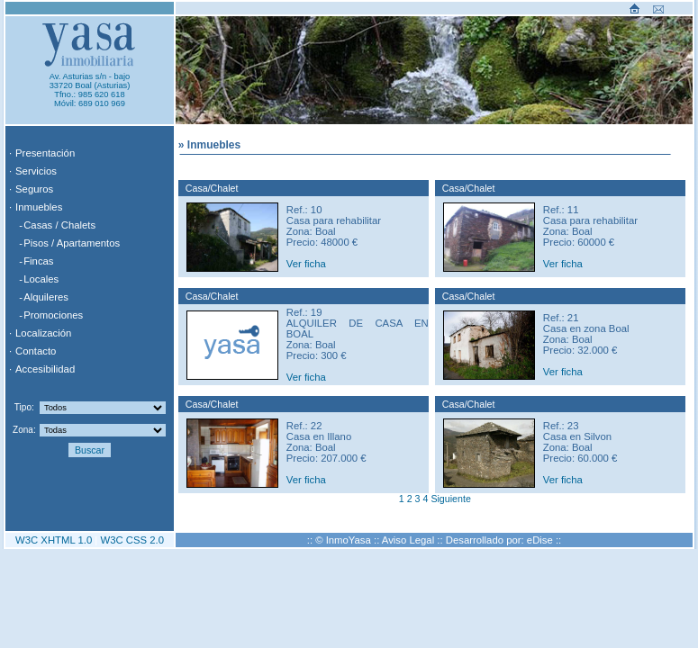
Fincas (38, 261)
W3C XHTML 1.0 (53, 540)
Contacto (35, 351)
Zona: (24, 430)
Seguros (34, 189)
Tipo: (24, 407)
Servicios (36, 171)
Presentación (45, 153)
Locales (41, 279)
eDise (540, 540)
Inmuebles (38, 207)
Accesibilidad (45, 369)
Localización (43, 333)
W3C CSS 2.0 (132, 540)
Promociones (53, 315)
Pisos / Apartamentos (71, 243)
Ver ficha (306, 263)
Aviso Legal (408, 540)
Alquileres (45, 297)
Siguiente (450, 498)
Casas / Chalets (59, 225)
